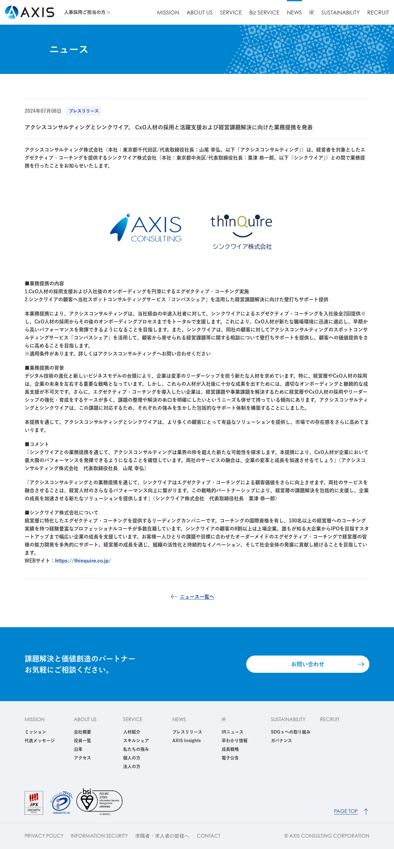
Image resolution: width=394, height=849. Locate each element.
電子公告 (230, 758)
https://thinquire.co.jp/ (83, 560)
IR (311, 12)
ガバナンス (281, 740)
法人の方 (131, 766)
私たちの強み (136, 749)
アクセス (82, 758)
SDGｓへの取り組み (291, 732)
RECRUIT (378, 12)
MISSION (168, 12)
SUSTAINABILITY (340, 12)
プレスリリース (187, 732)
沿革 (78, 749)
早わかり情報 (234, 740)
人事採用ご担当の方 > (87, 12)
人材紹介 (131, 732)
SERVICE (231, 12)
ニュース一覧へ (197, 596)
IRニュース (232, 732)
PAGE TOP (346, 811)
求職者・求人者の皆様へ (162, 836)
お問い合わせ (307, 664)
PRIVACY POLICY (44, 836)
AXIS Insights (186, 740)
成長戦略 (230, 749)
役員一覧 (82, 740)
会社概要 (82, 732)
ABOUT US (200, 12)
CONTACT (208, 836)
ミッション (35, 732)
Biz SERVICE (264, 12)
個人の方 (131, 758)
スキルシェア (136, 740)
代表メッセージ (40, 740)
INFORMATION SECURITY (99, 836)
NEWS (294, 12)
